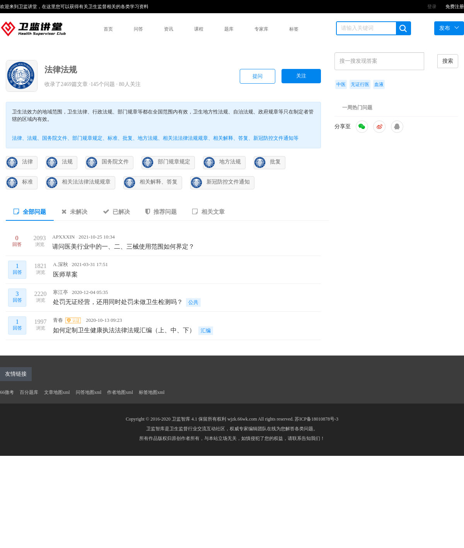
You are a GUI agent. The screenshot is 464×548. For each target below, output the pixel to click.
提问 (257, 76)
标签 (294, 29)
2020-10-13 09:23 (104, 320)
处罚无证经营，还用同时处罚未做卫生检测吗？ (118, 302)
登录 (432, 6)
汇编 (206, 330)
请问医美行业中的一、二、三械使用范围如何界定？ (123, 246)
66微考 (7, 392)
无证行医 (360, 84)
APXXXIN (64, 237)
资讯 (168, 29)
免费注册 (454, 6)
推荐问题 (161, 211)
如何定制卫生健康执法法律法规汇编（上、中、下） (124, 330)
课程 (198, 29)
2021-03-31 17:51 (90, 264)
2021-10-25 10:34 (96, 237)
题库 (229, 29)
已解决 (116, 211)
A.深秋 (61, 264)
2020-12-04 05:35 (90, 292)
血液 (379, 84)
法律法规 (60, 69)
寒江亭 (61, 292)
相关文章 (208, 211)
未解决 (74, 211)
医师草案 (65, 274)
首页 (108, 29)
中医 (341, 84)
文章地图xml (57, 392)
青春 (67, 320)
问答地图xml (89, 392)
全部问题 (30, 211)
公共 (193, 302)
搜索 (447, 61)
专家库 (261, 29)
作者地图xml (120, 392)
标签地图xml (152, 392)
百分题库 (29, 392)
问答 (138, 29)
